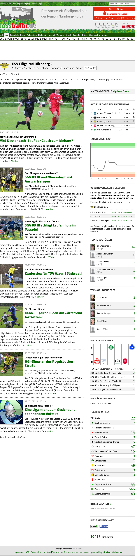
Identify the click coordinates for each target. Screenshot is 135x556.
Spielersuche (101, 18)
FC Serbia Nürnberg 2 (106, 125)
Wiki (56, 82)
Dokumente (35, 79)
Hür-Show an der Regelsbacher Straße (49, 363)
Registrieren (32, 3)
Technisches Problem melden (65, 552)
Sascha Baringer (103, 313)
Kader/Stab (81, 79)
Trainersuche (115, 18)
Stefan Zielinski (103, 261)
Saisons (102, 79)
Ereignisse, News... (120, 91)
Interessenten (67, 79)
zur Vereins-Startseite (10, 74)
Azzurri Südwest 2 (105, 113)
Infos (114, 212)
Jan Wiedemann (103, 245)
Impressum (19, 552)
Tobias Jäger (101, 277)
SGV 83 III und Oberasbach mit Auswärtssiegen (48, 179)
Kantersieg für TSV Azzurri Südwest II (54, 273)
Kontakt (47, 552)
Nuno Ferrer (101, 297)
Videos (50, 82)
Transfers (41, 82)
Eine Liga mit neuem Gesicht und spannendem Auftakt (50, 411)
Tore (34, 82)
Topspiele (26, 82)
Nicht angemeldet (19, 3)
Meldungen (92, 79)
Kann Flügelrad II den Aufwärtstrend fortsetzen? (53, 315)
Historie (45, 79)
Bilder (14, 79)
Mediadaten (117, 552)
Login (40, 3)
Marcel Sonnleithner (105, 269)
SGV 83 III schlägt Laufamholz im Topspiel (50, 227)
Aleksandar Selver (104, 253)
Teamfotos (16, 82)
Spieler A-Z (119, 79)
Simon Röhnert (103, 329)
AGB (28, 552)
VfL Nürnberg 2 (104, 129)
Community (23, 79)
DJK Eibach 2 (103, 117)
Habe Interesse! (125, 212)
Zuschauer (64, 82)
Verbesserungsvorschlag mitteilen (95, 552)
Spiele (109, 79)
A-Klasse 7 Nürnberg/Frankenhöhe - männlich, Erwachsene (43, 68)
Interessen (55, 79)
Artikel (7, 79)
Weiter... (15, 161)
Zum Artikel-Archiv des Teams (13, 437)
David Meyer (102, 321)
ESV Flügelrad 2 (104, 121)
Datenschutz (36, 552)
